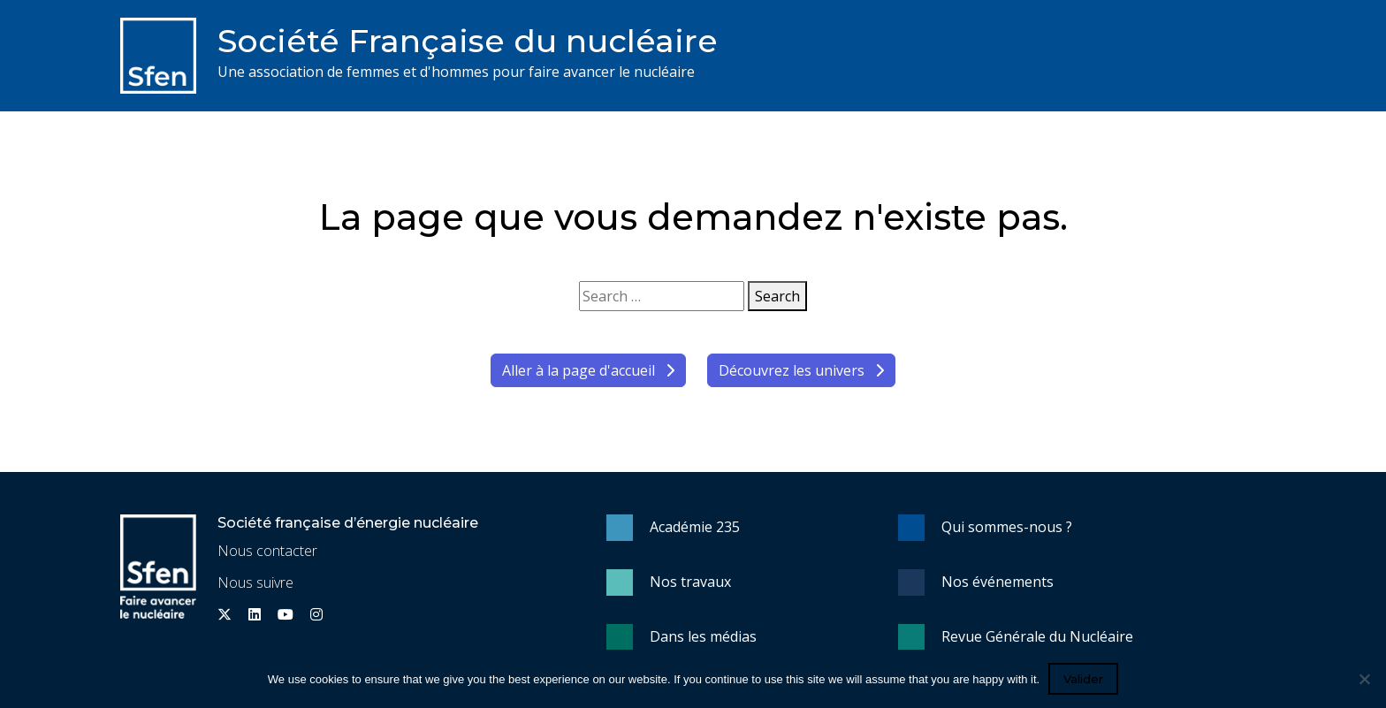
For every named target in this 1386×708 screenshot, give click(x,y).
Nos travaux (690, 581)
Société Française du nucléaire (467, 40)
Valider (1083, 679)
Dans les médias (703, 636)
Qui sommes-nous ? (1006, 527)
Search (777, 296)
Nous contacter (267, 550)
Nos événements (997, 581)
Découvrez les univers (801, 370)
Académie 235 (695, 527)
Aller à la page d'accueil (588, 370)
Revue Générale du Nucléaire (1037, 636)
